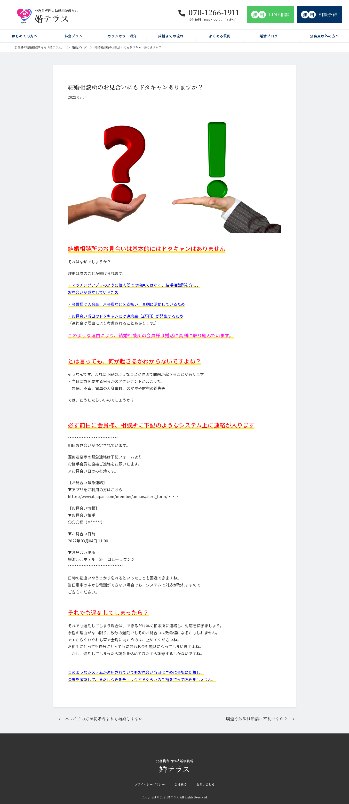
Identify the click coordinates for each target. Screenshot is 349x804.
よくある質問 (220, 35)
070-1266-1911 (214, 12)
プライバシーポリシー (150, 783)
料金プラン (73, 35)
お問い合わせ (205, 783)
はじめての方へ (24, 35)
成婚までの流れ (171, 35)
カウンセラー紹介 (122, 35)
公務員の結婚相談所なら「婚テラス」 (39, 47)
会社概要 (180, 783)
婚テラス (174, 765)
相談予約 (319, 14)
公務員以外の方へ (324, 35)
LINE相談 (270, 14)
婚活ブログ (269, 35)
